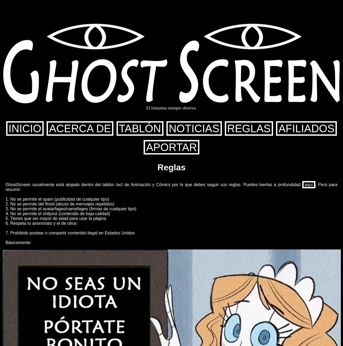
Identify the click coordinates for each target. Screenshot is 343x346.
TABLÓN (140, 128)
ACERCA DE (80, 128)
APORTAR (171, 147)
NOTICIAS (194, 128)
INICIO (25, 128)
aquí (309, 184)
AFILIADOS (306, 128)
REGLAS (249, 128)
